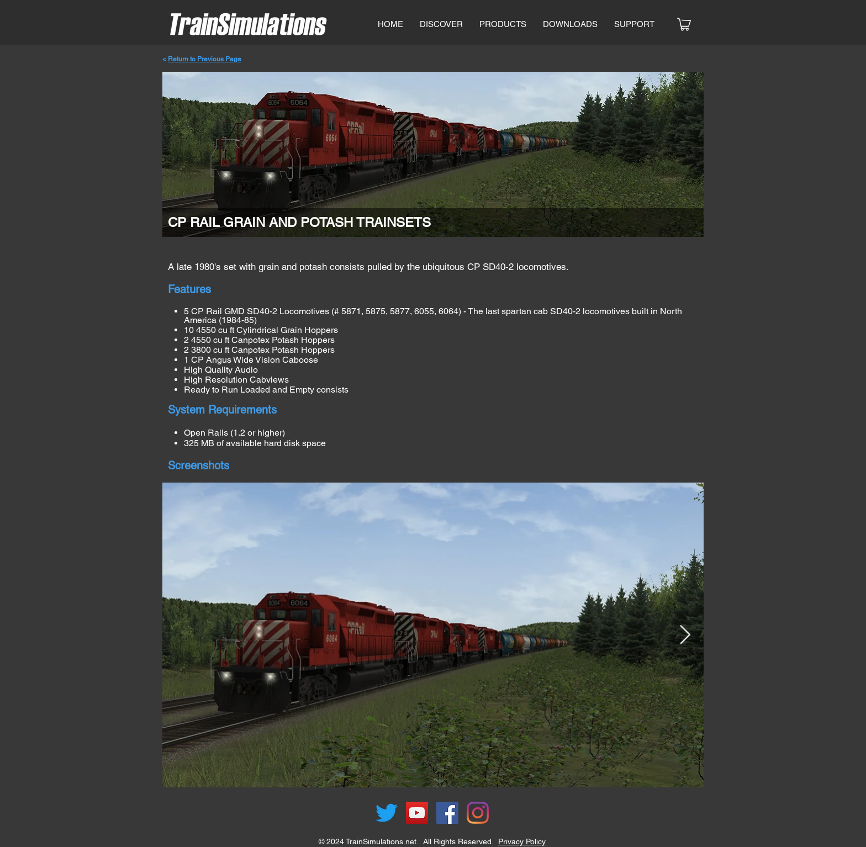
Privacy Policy (522, 841)
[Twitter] (387, 813)
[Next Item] (685, 634)
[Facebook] (447, 813)
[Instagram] (478, 813)
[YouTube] (417, 813)
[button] (503, 24)
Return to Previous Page (204, 59)
